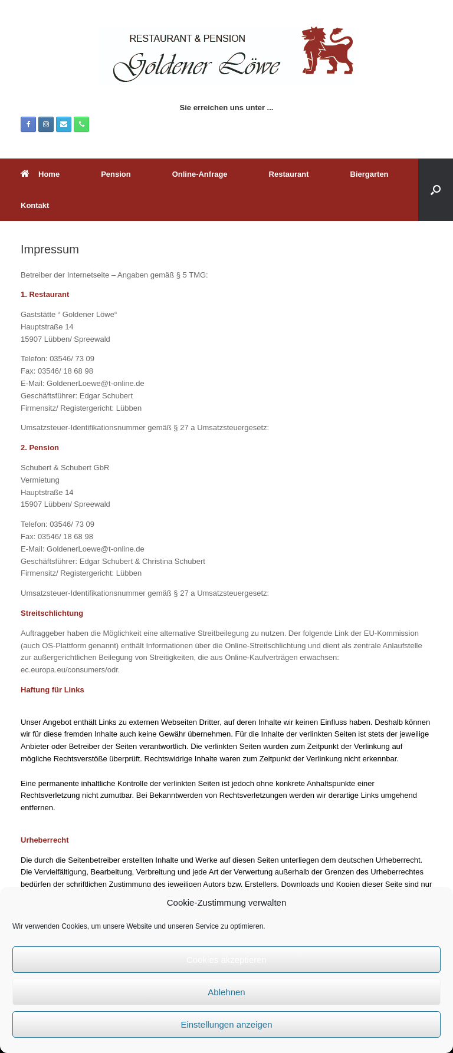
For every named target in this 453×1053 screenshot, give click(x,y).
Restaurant (289, 174)
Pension (116, 174)
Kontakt (35, 205)
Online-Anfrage (200, 174)
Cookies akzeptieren (226, 960)
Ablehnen (226, 992)
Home (40, 174)
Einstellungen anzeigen (226, 1024)
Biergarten (369, 174)
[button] (435, 190)
